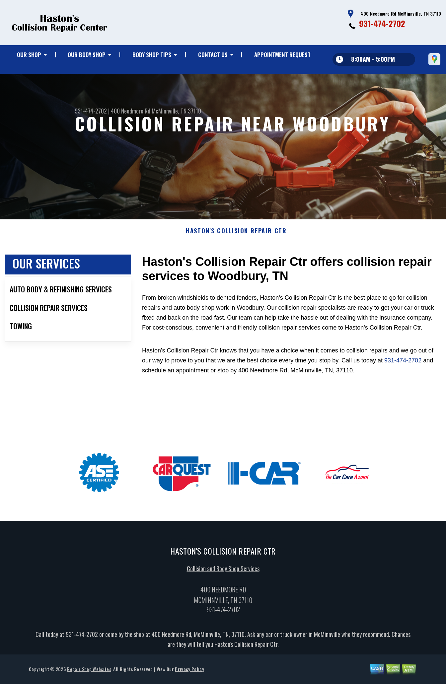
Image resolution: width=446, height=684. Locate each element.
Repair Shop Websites (89, 671)
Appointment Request (282, 54)
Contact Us (213, 54)
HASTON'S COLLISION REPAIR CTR (236, 233)
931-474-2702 (382, 23)
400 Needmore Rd (130, 111)
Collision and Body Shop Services (223, 571)
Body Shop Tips (151, 54)
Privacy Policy (189, 671)
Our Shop (29, 54)
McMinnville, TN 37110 (176, 111)
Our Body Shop (87, 54)
